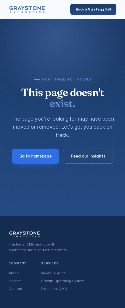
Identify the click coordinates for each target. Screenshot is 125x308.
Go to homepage (35, 156)
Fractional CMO (54, 288)
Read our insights (88, 156)
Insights (15, 281)
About (14, 273)
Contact (15, 288)
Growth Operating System (62, 281)
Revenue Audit (53, 273)
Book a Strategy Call (93, 9)
